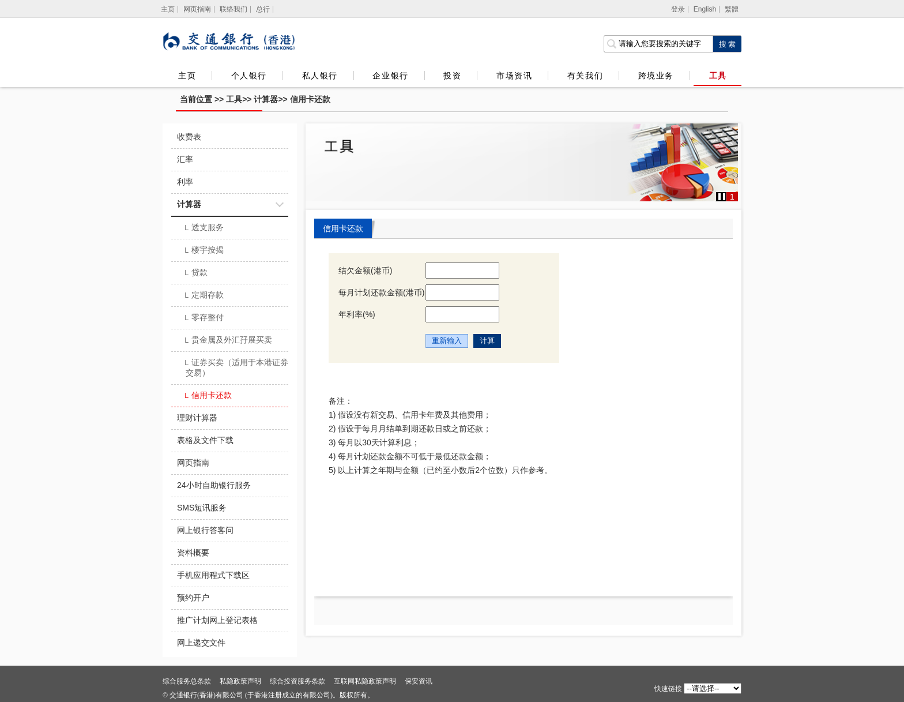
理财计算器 (197, 417)
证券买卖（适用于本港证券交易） (235, 367)
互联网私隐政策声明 (365, 681)
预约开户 (193, 597)
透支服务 (203, 228)
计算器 (266, 99)
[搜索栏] (658, 43)
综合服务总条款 (187, 681)
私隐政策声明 (240, 681)
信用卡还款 (310, 99)
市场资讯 (514, 75)
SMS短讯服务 (202, 507)
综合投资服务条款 (297, 681)
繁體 (732, 9)
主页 (187, 75)
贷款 (195, 273)
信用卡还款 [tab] (343, 228)
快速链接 (668, 689)
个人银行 (249, 75)
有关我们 (585, 75)
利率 (185, 181)
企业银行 (390, 75)
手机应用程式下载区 (213, 575)
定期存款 (203, 296)
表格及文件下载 (205, 440)
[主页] (168, 9)
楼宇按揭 (203, 251)
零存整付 (203, 318)
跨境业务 (656, 75)
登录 (678, 9)
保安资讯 (418, 681)
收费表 (189, 136)
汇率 (185, 159)
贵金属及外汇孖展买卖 (227, 341)
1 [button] (732, 196)
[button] (721, 196)
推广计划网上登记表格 (217, 620)
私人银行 (320, 75)
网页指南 (197, 9)
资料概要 (193, 552)
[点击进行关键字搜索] (727, 43)
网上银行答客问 (205, 530)
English (705, 9)
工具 (717, 75)
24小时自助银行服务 (214, 485)
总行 (263, 9)
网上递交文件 (201, 642)
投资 (452, 75)
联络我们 (233, 9)
